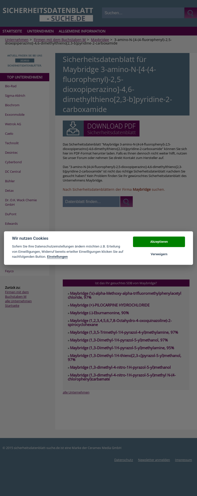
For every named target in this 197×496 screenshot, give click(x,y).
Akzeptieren (159, 242)
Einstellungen (57, 256)
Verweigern (159, 254)
